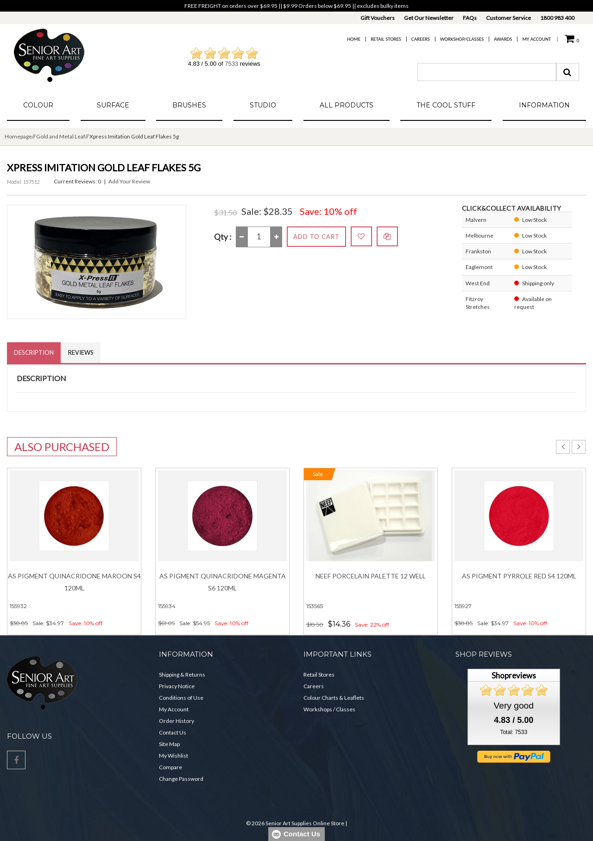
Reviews (81, 352)
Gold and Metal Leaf (60, 136)
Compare (170, 767)
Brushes (189, 105)
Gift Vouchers (377, 17)
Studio (263, 105)
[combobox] (486, 72)
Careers (420, 39)
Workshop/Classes (462, 39)
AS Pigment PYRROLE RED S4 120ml (519, 576)
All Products (346, 105)
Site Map (169, 744)
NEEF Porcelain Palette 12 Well (370, 576)
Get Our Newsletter (429, 17)
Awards (503, 39)
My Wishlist (173, 755)
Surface (113, 105)
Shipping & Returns (182, 674)
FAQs (470, 17)
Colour (38, 105)
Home (353, 39)
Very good (514, 705)
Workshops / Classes (329, 709)
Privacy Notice (177, 686)
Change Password (181, 778)
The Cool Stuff (445, 105)
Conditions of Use (181, 697)
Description (34, 352)
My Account (536, 39)
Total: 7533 (513, 732)
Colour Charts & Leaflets (333, 697)
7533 (231, 63)
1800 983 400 (557, 17)
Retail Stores (386, 39)
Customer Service (508, 17)
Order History (176, 720)
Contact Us (172, 732)
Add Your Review (129, 181)
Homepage (18, 136)
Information (544, 105)
